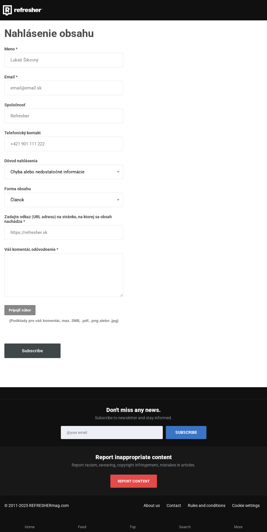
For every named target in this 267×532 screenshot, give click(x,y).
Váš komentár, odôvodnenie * (63, 272)
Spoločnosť (63, 113)
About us (152, 505)
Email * (63, 85)
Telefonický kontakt (63, 141)
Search (185, 527)
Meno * (63, 57)
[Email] (112, 432)
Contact (174, 505)
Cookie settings (246, 505)
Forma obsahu (63, 196)
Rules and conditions (206, 505)
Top (133, 527)
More (238, 527)
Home (30, 527)
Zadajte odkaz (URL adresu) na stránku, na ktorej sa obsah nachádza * (63, 227)
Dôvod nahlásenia (63, 168)
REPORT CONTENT (134, 481)
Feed (82, 527)
